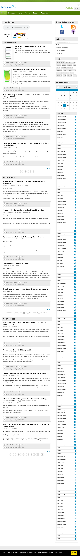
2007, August (60, 498)
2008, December (61, 451)
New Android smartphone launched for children (29, 69)
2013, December (61, 275)
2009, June (60, 433)
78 (75, 269)
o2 (63, 73)
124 (75, 360)
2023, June (60, 131)
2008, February (61, 480)
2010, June (60, 398)
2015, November (61, 225)
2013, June (60, 292)
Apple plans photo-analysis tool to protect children (30, 47)
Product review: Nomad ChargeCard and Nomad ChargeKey (23, 210)
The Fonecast (13, 62)
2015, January (61, 236)
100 (75, 333)
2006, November (61, 524)
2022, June (60, 137)
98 (75, 316)
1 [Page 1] (20, 171)
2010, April (60, 404)
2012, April (60, 333)
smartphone (70, 67)
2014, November (61, 242)
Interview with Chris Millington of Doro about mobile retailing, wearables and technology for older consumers (24, 400)
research (59, 65)
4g (65, 73)
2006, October (61, 527)
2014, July (60, 254)
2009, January (61, 448)
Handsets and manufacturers (63, 42)
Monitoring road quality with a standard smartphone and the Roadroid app (24, 182)
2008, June (60, 468)
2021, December (61, 154)
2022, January (61, 151)
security (70, 70)
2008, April (60, 474)
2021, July (60, 163)
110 (75, 336)
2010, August (60, 392)
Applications (59, 53)
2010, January (61, 412)
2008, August (60, 462)
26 (75, 236)
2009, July (60, 430)
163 (75, 442)
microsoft (59, 73)
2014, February (61, 269)
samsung (63, 67)
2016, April (60, 213)
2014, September (61, 248)
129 (75, 342)
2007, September (61, 495)
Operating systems (60, 50)
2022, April (60, 143)
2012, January (61, 342)
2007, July (60, 500)
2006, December (61, 521)
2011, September (61, 354)
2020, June (60, 195)
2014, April (60, 263)
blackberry (59, 70)
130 (75, 351)
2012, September (61, 319)
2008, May (60, 471)
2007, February (61, 515)
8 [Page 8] (28, 454)
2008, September (61, 459)
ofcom (74, 75)
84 (75, 272)
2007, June (60, 503)
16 (75, 231)
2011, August (60, 357)
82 (75, 368)
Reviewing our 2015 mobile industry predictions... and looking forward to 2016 (24, 323)
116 (75, 377)
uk (63, 62)
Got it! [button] (74, 552)
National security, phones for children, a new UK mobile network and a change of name (27, 96)
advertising (59, 75)
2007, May (60, 506)
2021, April (60, 172)
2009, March (60, 442)
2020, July (60, 192)
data (68, 75)
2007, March (60, 512)
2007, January (61, 518)
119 (75, 354)
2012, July (60, 324)
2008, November (61, 454)
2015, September (61, 228)
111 (75, 392)
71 (75, 280)
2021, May (60, 169)
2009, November (61, 418)
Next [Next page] (41, 312)
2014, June (60, 257)
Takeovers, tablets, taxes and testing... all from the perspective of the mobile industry (26, 144)
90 (75, 357)
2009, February (61, 445)
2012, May (60, 330)
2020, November (61, 181)
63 (75, 266)
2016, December (61, 201)
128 (75, 398)
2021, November (61, 157)
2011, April (60, 368)
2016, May (60, 210)
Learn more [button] (58, 552)
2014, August (60, 251)
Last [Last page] (45, 312)
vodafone (65, 70)
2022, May (60, 140)
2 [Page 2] (16, 312)
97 (75, 304)
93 (75, 427)
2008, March (60, 477)
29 (75, 448)
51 (75, 260)
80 (75, 327)
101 (75, 371)
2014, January (61, 272)
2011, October (61, 351)
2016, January (61, 219)
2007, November (61, 489)
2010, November (61, 383)
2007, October (61, 492)
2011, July (60, 360)
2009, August (60, 427)
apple (73, 62)
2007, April (60, 509)
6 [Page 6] (33, 171)
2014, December (61, 239)
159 (75, 430)
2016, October (61, 207)
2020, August (60, 189)
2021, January (61, 175)
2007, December (61, 486)
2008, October (61, 456)
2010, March (60, 407)
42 (75, 248)
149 (75, 421)
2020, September (61, 187)
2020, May (60, 198)
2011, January (61, 377)
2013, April (60, 298)
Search (78, 4)
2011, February (61, 374)
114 (75, 401)
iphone (72, 73)
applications (68, 62)
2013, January (61, 307)
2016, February (61, 216)
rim (71, 75)
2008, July (60, 465)
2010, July (60, 395)
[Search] (71, 4)
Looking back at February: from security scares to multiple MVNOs (26, 373)
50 (75, 257)
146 (75, 418)
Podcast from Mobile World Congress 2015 (17, 350)
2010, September (61, 389)
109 (75, 348)
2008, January (61, 483)
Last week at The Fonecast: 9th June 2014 (17, 263)
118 (75, 380)
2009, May (60, 436)
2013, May (60, 295)
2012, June (60, 327)
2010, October (61, 386)
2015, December (61, 222)
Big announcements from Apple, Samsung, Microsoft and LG (23, 237)
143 (75, 412)
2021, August (60, 160)
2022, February (61, 148)
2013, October (61, 280)
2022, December (61, 134)
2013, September (61, 283)
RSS (50, 168)
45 (75, 242)
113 (75, 339)
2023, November (61, 122)
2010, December (61, 380)
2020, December (61, 178)
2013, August (60, 286)
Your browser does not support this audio (16, 27)
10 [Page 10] (37, 312)
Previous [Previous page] (9, 312)
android (64, 65)
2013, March (60, 301)
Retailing (58, 45)
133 (75, 330)
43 (75, 254)
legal (75, 70)
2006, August (60, 533)
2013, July (60, 289)
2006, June (60, 539)
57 (75, 286)
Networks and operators (62, 47)
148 (75, 424)
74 (75, 298)
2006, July (60, 536)
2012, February (61, 339)
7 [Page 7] (29, 312)
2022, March (60, 145)
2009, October (61, 421)
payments (69, 65)
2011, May (60, 365)
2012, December (61, 310)
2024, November (61, 116)
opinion (59, 62)
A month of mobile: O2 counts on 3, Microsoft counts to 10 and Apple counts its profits (26, 425)
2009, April (60, 439)
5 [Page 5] (30, 171)
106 (75, 345)
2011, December (61, 345)
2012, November (61, 313)
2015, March (60, 231)
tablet (64, 75)
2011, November (61, 348)
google (58, 67)
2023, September (61, 128)
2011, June (60, 363)
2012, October (61, 316)
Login (76, 8)
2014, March (60, 266)
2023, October (61, 125)
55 (75, 263)
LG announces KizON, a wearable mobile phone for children (23, 122)
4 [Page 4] (21, 312)
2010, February (61, 409)
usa (68, 73)
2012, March (60, 336)
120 (75, 363)
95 (75, 307)
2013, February (61, 304)
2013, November (61, 277)
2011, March (60, 371)
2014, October (61, 245)
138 (75, 374)
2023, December (61, 119)
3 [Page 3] (25, 171)
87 (75, 313)
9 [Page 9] (34, 312)
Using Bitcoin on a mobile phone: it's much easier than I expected (25, 289)
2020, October (61, 184)
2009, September (61, 424)
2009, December (61, 415)
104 (75, 407)
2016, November (61, 204)
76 (75, 283)
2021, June (60, 166)
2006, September (61, 530)
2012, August (60, 321)
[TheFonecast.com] (8, 6)
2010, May (60, 401)
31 (75, 251)
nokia (74, 65)
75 (75, 289)
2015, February (61, 233)
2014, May (60, 260)
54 (75, 245)
